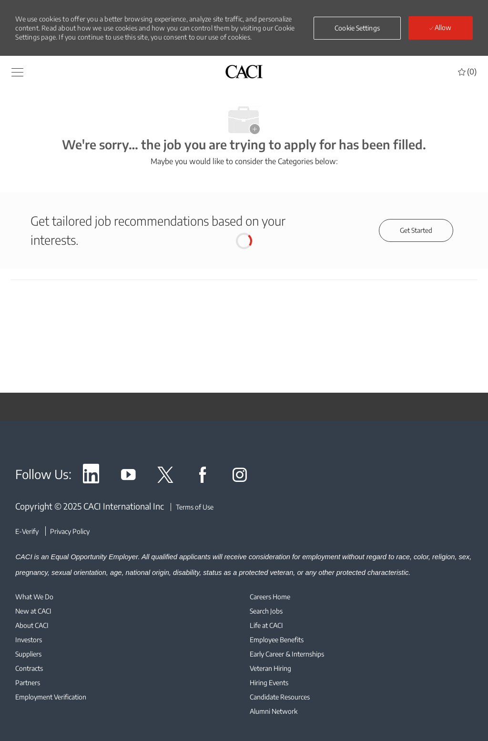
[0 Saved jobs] (467, 71)
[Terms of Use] (192, 507)
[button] (17, 71)
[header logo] (244, 71)
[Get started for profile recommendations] (416, 230)
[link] (91, 476)
